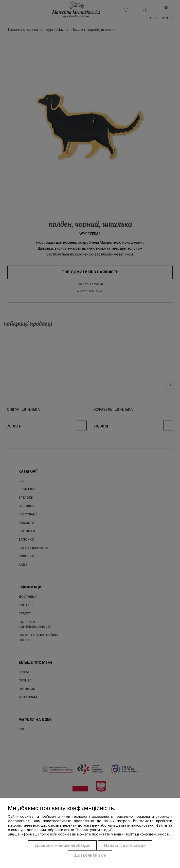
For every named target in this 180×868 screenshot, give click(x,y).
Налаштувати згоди (125, 845)
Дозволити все (90, 855)
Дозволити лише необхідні (62, 845)
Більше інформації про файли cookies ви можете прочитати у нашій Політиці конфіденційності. (89, 834)
